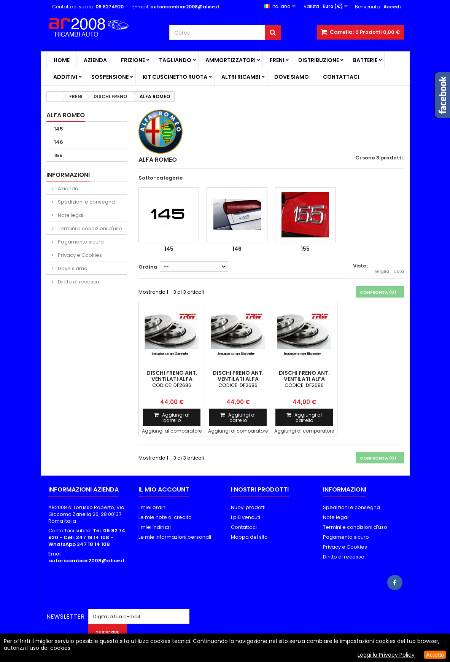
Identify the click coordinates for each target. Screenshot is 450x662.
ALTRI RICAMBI (240, 77)
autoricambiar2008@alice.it (86, 560)
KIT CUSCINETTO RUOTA (175, 77)
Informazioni (68, 174)
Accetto (435, 655)
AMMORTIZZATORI (230, 60)
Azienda (95, 60)
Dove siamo (291, 77)
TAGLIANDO (175, 60)
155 (58, 155)
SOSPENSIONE (110, 77)
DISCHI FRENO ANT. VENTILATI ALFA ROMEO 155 (304, 379)
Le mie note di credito (165, 517)
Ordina (147, 267)
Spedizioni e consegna (86, 201)
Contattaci (341, 77)
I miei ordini (152, 507)
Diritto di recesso (78, 281)
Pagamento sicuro (80, 241)
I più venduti (245, 517)
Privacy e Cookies (79, 255)
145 (58, 128)
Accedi (392, 6)
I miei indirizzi (154, 527)
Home (62, 60)
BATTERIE (365, 60)
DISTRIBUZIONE (318, 60)
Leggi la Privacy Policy (386, 655)
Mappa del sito (249, 537)
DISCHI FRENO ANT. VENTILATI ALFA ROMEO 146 (238, 379)
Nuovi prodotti (248, 507)
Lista (399, 267)
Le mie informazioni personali (174, 537)
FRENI (277, 60)
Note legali (70, 215)
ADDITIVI (65, 77)
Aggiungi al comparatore (172, 431)
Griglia (382, 267)
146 (58, 142)
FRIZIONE (133, 60)
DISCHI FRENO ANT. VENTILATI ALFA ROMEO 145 (171, 379)
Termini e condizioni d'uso (89, 228)
